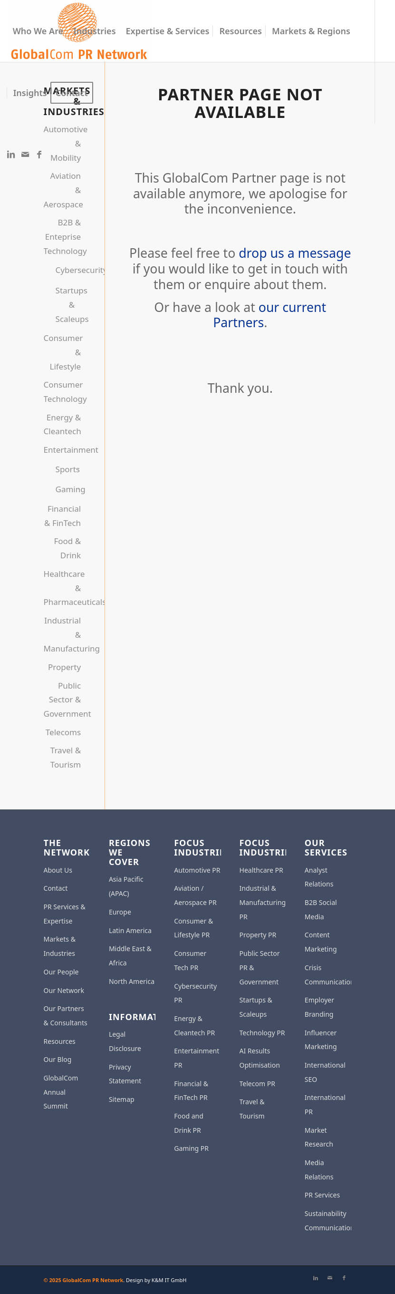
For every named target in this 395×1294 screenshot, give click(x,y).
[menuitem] (38, 31)
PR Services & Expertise (65, 913)
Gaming (65, 489)
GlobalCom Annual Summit (61, 1091)
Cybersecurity (65, 269)
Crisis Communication (328, 974)
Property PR (258, 934)
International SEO (325, 1072)
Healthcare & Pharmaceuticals (62, 587)
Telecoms (63, 732)
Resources (60, 1041)
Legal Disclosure (125, 1041)
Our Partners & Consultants (65, 1015)
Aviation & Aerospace (62, 189)
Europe (120, 911)
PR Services (322, 1194)
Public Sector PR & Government (260, 967)
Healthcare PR (261, 870)
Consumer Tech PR (190, 960)
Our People (61, 971)
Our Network (64, 990)
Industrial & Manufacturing (62, 634)
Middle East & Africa (130, 955)
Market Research (319, 1137)
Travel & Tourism (65, 757)
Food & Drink (67, 548)
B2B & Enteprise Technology (62, 236)
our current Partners (269, 315)
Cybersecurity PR (195, 993)
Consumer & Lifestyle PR (193, 928)
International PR (325, 1104)
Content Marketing (321, 941)
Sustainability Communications (328, 1220)
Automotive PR (197, 870)
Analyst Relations (319, 877)
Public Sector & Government (62, 699)
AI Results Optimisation (260, 1058)
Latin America (130, 930)
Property (64, 667)
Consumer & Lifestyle (62, 351)
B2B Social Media (321, 909)
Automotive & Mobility (62, 143)
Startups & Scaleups (65, 304)
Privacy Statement (125, 1074)
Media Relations (319, 1169)
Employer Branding (319, 1007)
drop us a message (295, 253)
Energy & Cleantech (62, 424)
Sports (65, 469)
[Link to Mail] (25, 154)
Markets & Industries (60, 946)
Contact (56, 888)
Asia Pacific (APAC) (126, 886)
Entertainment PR (196, 1058)
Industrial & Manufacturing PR (263, 902)
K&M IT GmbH (169, 1280)
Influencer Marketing (321, 1039)
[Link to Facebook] (39, 154)
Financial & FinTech (62, 515)
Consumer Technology (62, 391)
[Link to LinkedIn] (11, 154)
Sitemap (122, 1099)
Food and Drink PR (188, 1123)
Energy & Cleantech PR (194, 1025)
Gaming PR (191, 1148)
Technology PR (262, 1032)
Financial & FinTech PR (191, 1090)
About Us (58, 870)
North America (131, 981)
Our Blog (58, 1059)
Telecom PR (257, 1083)
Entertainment (62, 449)
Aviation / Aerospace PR (195, 895)
